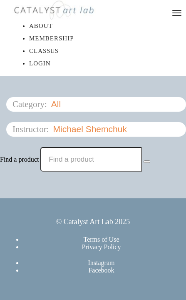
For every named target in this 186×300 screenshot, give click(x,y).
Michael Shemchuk (91, 129)
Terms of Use (101, 239)
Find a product (19, 159)
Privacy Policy (101, 246)
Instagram (101, 262)
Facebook (101, 270)
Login (40, 63)
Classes (44, 51)
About (41, 25)
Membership (51, 38)
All (57, 104)
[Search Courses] (147, 161)
